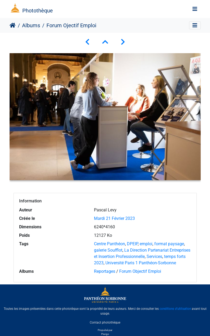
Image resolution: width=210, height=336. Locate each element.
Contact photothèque (105, 322)
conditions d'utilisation (175, 309)
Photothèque (37, 10)
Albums (31, 25)
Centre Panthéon (109, 243)
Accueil (13, 25)
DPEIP (132, 243)
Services (154, 256)
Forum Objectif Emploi (140, 271)
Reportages (104, 271)
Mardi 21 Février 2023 (114, 218)
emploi (146, 243)
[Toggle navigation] (195, 9)
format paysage (169, 243)
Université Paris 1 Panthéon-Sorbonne (140, 262)
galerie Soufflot (108, 250)
